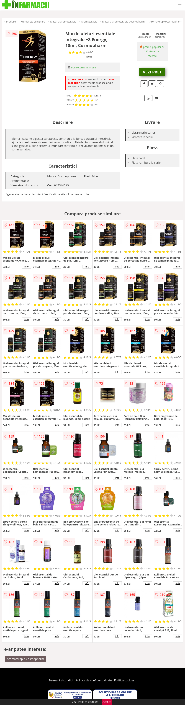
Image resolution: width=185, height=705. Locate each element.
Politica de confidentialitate (94, 680)
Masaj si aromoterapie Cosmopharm (123, 21)
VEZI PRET (152, 72)
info (26, 266)
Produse (11, 21)
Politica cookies (124, 680)
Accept (106, 702)
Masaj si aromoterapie (63, 21)
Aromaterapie (89, 21)
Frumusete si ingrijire (33, 21)
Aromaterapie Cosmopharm (166, 21)
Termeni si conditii (61, 680)
